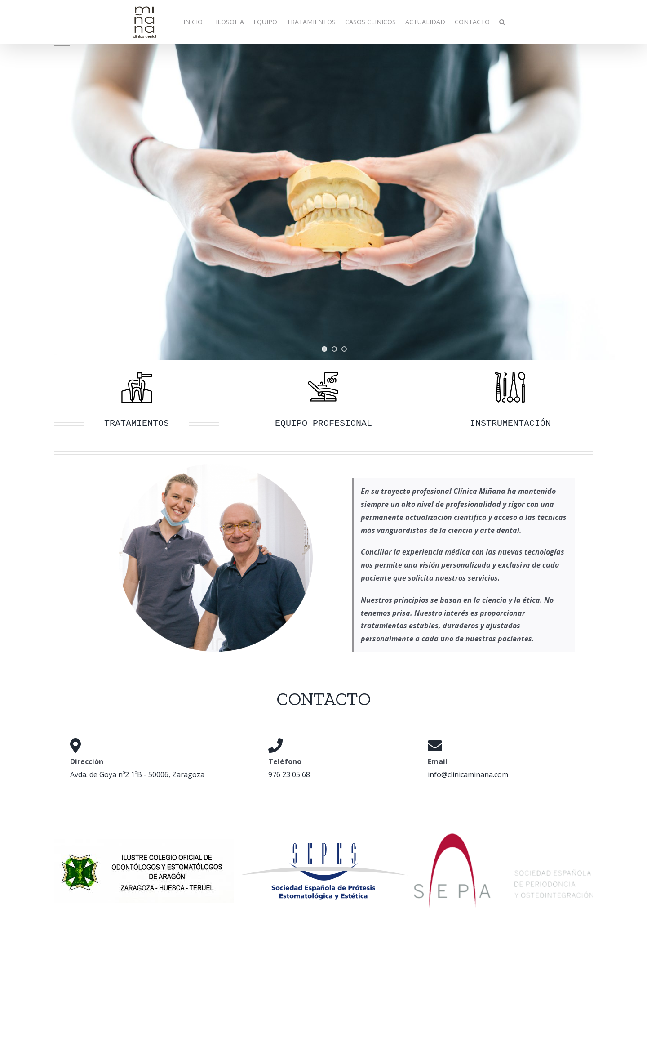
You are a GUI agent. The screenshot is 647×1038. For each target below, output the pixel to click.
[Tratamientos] (137, 372)
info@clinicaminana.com (468, 774)
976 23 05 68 (289, 774)
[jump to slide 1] (324, 349)
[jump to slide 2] (334, 349)
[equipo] (323, 372)
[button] (502, 22)
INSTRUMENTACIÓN (510, 423)
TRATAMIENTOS (136, 423)
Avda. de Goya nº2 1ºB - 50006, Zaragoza (137, 774)
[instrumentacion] (510, 372)
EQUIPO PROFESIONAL (323, 423)
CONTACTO (323, 699)
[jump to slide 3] (344, 349)
